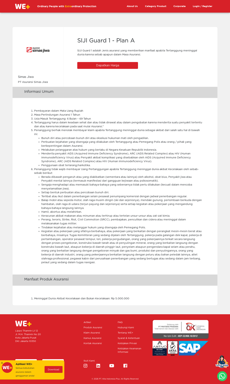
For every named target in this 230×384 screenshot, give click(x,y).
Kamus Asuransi (92, 338)
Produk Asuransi (93, 327)
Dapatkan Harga (107, 65)
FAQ (120, 322)
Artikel (87, 322)
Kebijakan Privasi (127, 343)
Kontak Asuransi (93, 343)
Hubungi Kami (126, 327)
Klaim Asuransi (92, 333)
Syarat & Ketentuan (129, 338)
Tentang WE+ (125, 333)
